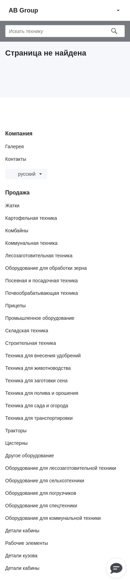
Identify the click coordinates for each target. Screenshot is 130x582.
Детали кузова (21, 555)
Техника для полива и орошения (41, 393)
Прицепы (15, 305)
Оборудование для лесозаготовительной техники (60, 468)
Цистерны (16, 443)
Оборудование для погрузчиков (40, 493)
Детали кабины (22, 530)
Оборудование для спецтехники (41, 505)
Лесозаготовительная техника (38, 255)
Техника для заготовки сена (36, 380)
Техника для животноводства (38, 368)
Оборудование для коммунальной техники (53, 518)
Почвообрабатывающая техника (41, 293)
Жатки (12, 205)
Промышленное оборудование (40, 318)
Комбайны (16, 230)
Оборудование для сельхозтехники (44, 480)
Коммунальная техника (31, 243)
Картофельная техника (31, 218)
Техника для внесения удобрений (43, 355)
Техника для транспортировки (38, 418)
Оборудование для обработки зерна (46, 268)
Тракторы (16, 430)
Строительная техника (30, 343)
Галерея (14, 146)
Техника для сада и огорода (36, 405)
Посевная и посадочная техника (41, 280)
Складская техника (26, 330)
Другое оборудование (29, 455)
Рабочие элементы (26, 543)
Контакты (15, 159)
